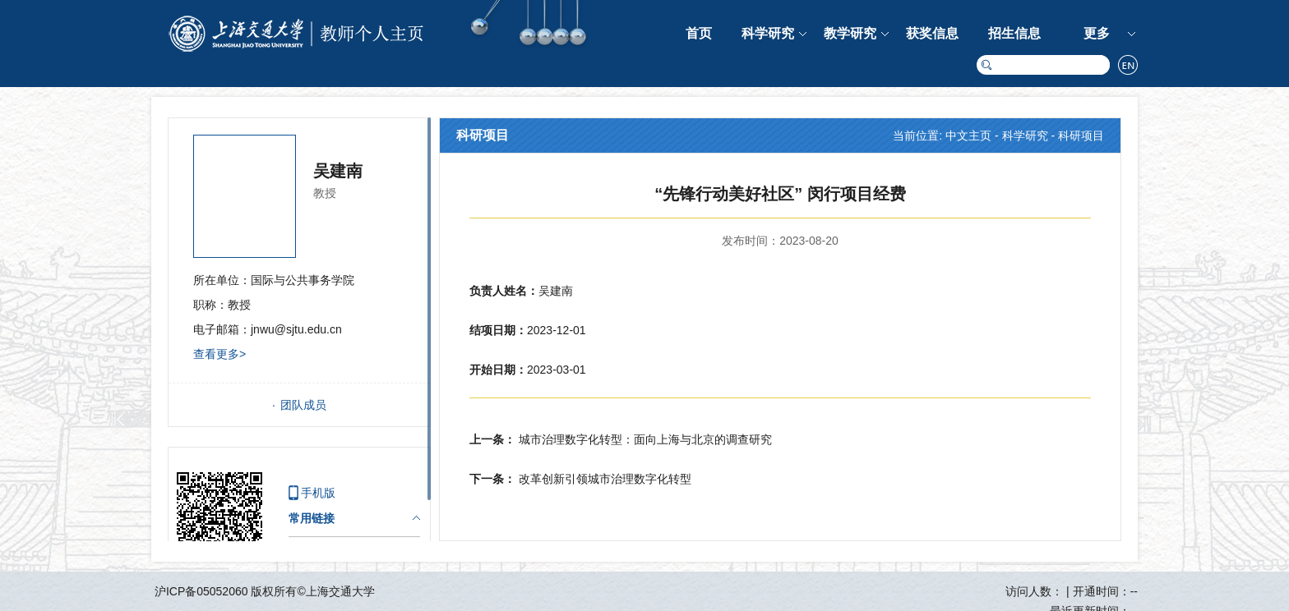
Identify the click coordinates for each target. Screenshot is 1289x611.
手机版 (318, 492)
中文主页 (968, 135)
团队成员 (303, 404)
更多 (1096, 33)
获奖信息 (932, 33)
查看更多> (219, 354)
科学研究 (768, 33)
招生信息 (1014, 33)
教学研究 (850, 33)
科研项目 (1081, 135)
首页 (699, 33)
